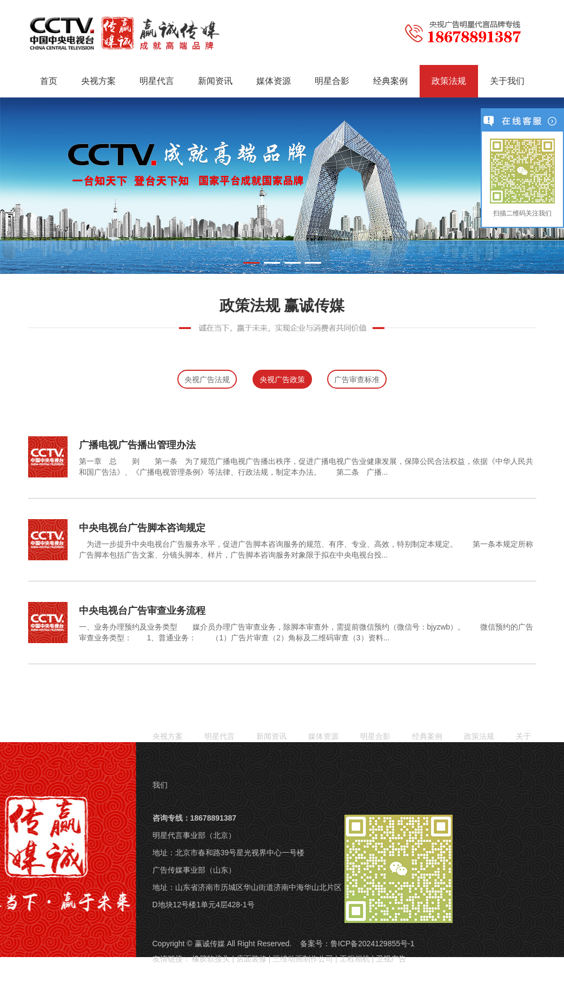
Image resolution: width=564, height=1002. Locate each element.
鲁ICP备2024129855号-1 (372, 943)
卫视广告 (391, 958)
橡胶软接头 (211, 958)
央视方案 (98, 81)
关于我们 (507, 81)
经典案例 (390, 81)
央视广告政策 (282, 379)
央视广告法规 (207, 379)
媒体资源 (273, 81)
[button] (251, 263)
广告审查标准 (357, 379)
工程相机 (355, 958)
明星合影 (332, 81)
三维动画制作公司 (303, 958)
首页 (48, 81)
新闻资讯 (215, 81)
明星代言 (157, 81)
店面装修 (251, 958)
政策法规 (449, 81)
